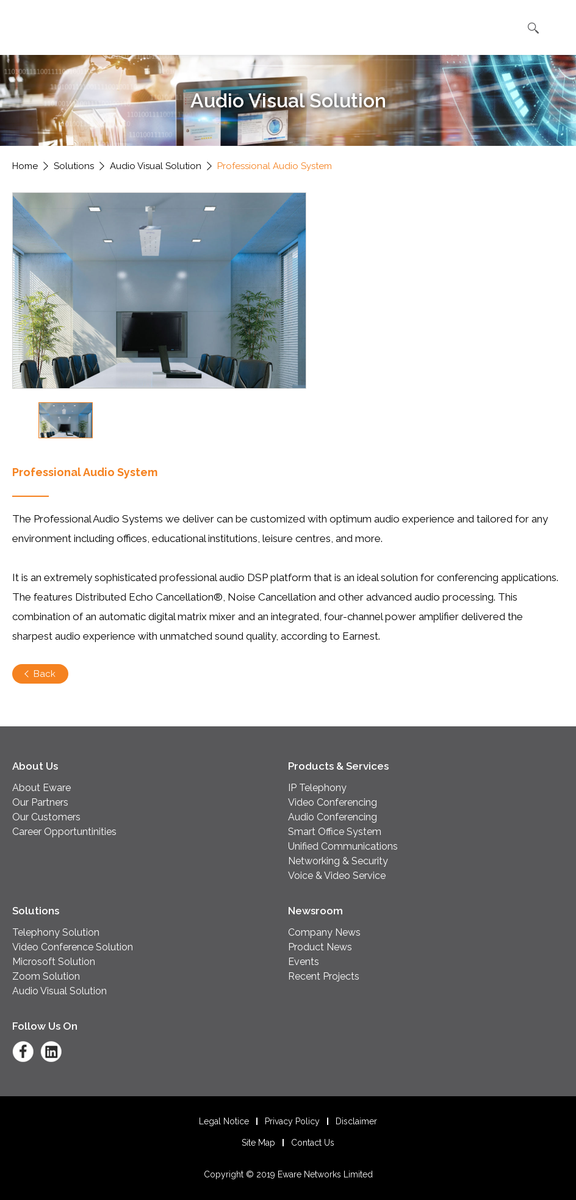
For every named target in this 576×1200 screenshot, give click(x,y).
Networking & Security (338, 861)
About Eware (41, 787)
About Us (35, 766)
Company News (324, 932)
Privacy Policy (292, 1121)
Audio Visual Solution (155, 166)
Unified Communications (343, 846)
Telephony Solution (55, 932)
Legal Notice (224, 1121)
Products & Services (338, 766)
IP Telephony (317, 787)
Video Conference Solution (72, 947)
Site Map (258, 1142)
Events (303, 961)
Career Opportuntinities (64, 831)
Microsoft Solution (53, 961)
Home (25, 166)
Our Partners (40, 802)
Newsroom (315, 911)
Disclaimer (356, 1121)
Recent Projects (323, 976)
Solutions (74, 166)
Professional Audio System (274, 166)
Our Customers (46, 817)
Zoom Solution (46, 976)
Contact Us (312, 1142)
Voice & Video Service (337, 875)
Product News (320, 947)
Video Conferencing (332, 802)
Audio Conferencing (332, 817)
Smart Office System (334, 831)
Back (45, 673)
